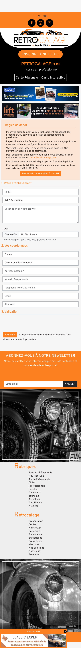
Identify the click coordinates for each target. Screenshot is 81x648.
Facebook (34, 554)
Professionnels (37, 486)
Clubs (32, 482)
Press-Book (35, 541)
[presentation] (26, 323)
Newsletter (35, 527)
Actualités (34, 499)
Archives (33, 506)
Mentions (34, 544)
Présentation (36, 521)
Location (33, 489)
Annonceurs (35, 534)
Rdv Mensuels (36, 475)
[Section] (40, 254)
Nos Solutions (36, 548)
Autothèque (35, 502)
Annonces (34, 492)
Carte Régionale (27, 77)
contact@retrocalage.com (43, 157)
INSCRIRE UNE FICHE (40, 54)
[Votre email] (33, 384)
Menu (40, 16)
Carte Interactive (53, 77)
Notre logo (34, 551)
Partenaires (35, 531)
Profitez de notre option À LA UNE (40, 173)
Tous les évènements (40, 472)
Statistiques (35, 537)
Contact (33, 524)
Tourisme (34, 496)
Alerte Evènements (39, 479)
